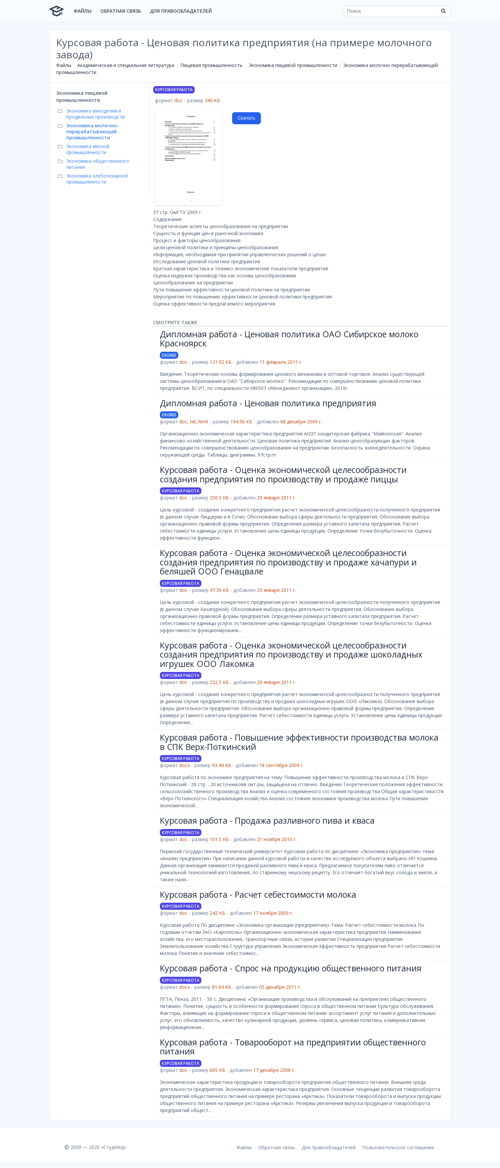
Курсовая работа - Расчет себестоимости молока (258, 894)
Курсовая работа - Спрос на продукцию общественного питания (290, 968)
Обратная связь (120, 11)
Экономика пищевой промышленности (293, 65)
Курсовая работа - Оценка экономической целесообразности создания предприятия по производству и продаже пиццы (283, 474)
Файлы (83, 11)
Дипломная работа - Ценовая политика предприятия (268, 403)
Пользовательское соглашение (398, 1147)
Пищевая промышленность (211, 65)
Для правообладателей (181, 11)
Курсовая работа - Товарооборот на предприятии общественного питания (293, 1046)
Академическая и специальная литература (125, 65)
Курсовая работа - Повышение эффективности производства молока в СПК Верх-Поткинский (299, 742)
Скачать (247, 118)
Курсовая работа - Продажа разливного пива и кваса (267, 820)
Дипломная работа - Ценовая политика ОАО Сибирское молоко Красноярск (289, 338)
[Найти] (443, 11)
